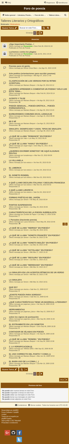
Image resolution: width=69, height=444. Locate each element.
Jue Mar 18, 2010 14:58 (38, 245)
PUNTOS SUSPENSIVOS (20, 205)
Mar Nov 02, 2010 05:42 (42, 185)
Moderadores (15, 24)
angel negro (28, 146)
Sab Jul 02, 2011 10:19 (42, 54)
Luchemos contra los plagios (22, 52)
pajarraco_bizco (29, 304)
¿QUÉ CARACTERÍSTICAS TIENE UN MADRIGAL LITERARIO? (38, 302)
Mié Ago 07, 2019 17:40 (42, 75)
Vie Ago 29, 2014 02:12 (45, 85)
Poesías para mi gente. (19, 66)
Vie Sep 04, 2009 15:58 (45, 341)
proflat (7, 420)
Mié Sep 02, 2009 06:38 (44, 349)
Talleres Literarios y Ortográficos (22, 20)
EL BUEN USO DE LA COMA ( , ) (24, 361)
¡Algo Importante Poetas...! (21, 44)
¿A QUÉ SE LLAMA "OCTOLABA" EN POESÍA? (31, 250)
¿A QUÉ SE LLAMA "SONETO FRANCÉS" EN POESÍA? (34, 235)
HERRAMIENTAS (17, 309)
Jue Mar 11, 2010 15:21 (38, 259)
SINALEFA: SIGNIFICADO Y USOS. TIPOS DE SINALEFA (35, 129)
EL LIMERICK (15, 168)
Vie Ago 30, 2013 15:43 (45, 110)
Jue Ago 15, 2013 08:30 (45, 116)
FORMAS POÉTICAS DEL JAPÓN (24, 197)
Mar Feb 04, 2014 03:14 (46, 93)
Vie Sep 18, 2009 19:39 (45, 304)
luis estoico (28, 162)
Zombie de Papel (30, 214)
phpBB (15, 410)
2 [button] (38, 33)
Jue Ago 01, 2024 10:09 (47, 68)
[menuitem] (8, 2)
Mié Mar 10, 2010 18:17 (38, 267)
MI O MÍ (12, 121)
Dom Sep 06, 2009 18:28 (46, 326)
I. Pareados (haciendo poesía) (23, 220)
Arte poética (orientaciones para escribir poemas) (32, 73)
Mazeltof (18, 420)
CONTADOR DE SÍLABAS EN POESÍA (26, 332)
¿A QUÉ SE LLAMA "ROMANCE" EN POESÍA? (30, 136)
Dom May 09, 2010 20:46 (46, 222)
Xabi (25, 138)
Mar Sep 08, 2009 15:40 (46, 319)
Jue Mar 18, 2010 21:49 (38, 237)
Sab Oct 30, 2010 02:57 (42, 192)
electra (26, 289)
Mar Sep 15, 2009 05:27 (46, 311)
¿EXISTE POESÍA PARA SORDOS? (25, 295)
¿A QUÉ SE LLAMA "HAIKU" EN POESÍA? (28, 144)
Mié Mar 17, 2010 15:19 (38, 252)
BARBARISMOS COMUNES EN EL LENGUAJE (30, 114)
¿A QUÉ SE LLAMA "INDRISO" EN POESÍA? (29, 228)
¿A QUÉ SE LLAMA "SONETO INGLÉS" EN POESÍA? (33, 243)
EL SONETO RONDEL (19, 175)
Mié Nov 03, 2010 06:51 (42, 177)
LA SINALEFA (15, 280)
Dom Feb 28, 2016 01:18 (43, 46)
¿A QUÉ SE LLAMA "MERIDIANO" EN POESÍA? (31, 265)
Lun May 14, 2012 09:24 (37, 138)
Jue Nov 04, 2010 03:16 (42, 170)
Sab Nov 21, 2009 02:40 (39, 297)
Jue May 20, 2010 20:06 (39, 207)
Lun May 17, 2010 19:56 (47, 214)
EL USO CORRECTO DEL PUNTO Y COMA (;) (30, 354)
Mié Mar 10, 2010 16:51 (38, 282)
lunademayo (28, 155)
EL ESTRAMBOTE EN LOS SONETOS (26, 324)
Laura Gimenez (29, 222)
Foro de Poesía (24, 48)
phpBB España (6, 418)
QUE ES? (13, 287)
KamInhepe (28, 75)
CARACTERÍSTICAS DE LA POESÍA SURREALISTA (32, 212)
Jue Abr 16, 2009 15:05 (45, 363)
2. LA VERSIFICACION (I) (20, 346)
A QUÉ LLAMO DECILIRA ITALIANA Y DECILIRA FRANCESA (37, 183)
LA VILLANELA (16, 160)
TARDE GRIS (28, 349)
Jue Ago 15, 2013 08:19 (45, 123)
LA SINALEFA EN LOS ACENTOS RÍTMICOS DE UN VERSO (36, 272)
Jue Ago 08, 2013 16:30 (45, 131)
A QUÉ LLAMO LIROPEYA (21, 190)
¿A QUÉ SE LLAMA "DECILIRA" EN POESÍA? (30, 257)
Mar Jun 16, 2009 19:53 (45, 356)
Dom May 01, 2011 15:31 (43, 146)
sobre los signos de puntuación (24, 317)
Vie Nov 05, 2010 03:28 (42, 162)
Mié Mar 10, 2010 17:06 (38, 274)
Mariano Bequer (29, 85)
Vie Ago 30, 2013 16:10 (45, 100)
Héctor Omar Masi (30, 68)
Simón (26, 199)
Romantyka (28, 46)
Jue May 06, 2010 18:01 (39, 230)
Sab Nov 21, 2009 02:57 (39, 289)
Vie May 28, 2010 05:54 (38, 199)
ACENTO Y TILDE (17, 98)
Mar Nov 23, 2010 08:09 (43, 155)
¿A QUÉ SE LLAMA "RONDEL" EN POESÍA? (29, 339)
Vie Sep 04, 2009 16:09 (45, 334)
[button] (41, 33)
